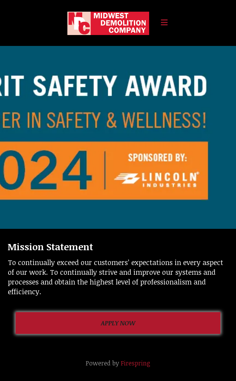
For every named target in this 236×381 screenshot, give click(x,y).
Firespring (135, 363)
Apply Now (118, 323)
